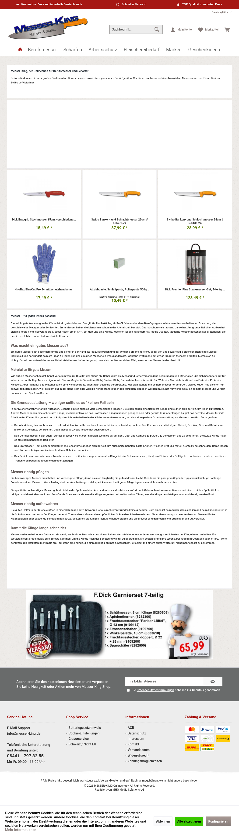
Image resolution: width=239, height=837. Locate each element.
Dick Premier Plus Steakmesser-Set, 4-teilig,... (195, 289)
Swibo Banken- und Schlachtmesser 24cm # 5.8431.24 (195, 221)
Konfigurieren (218, 821)
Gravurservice (79, 739)
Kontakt (133, 744)
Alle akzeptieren (189, 821)
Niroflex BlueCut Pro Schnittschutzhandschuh (44, 289)
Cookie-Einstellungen (84, 733)
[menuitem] (220, 12)
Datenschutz (137, 733)
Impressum (136, 739)
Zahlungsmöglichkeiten (145, 761)
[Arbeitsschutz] (102, 50)
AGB (131, 728)
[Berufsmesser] (42, 50)
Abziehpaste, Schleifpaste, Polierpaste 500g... (119, 289)
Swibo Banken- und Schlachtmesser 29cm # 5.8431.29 (119, 221)
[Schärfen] (72, 50)
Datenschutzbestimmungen (155, 690)
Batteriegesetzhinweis (85, 728)
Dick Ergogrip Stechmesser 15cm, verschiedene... (44, 219)
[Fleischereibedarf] (141, 50)
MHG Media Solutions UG (128, 789)
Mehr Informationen (20, 830)
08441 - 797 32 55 (25, 755)
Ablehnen (163, 821)
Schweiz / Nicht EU (82, 744)
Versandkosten (139, 750)
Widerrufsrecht (138, 755)
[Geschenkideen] (204, 50)
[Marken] (174, 50)
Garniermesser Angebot (119, 624)
